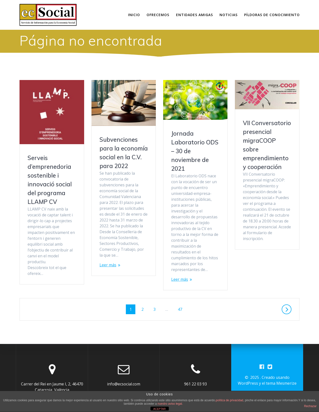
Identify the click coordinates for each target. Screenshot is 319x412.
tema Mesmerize (281, 383)
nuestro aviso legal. (170, 403)
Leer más (108, 265)
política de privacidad (229, 400)
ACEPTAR (159, 408)
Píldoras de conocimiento (272, 14)
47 (182, 309)
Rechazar (310, 406)
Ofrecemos (158, 14)
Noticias (228, 14)
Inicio (134, 14)
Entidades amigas (194, 14)
